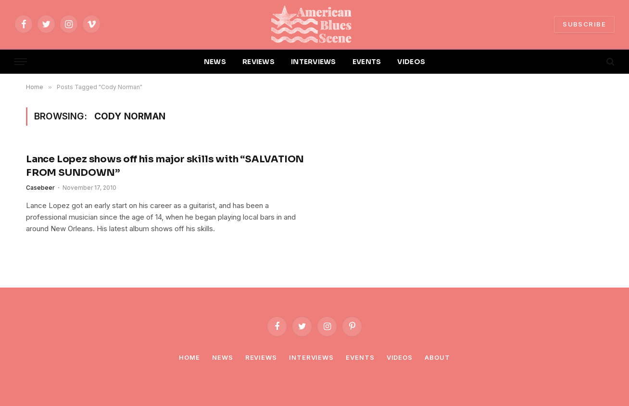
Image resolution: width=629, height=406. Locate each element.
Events (360, 357)
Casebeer (40, 187)
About (437, 357)
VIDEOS (411, 61)
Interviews (311, 357)
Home (189, 357)
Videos (400, 357)
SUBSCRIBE (584, 24)
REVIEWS (258, 61)
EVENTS (366, 61)
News (222, 357)
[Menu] (20, 62)
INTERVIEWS (313, 61)
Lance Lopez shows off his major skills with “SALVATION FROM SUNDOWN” (165, 165)
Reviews (261, 357)
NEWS (215, 61)
